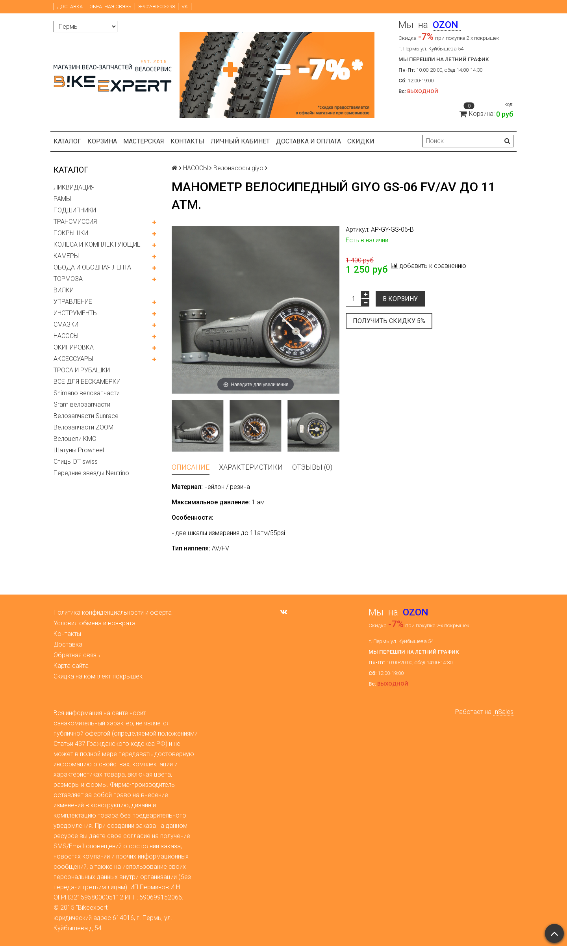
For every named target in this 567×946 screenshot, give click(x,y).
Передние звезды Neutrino (91, 473)
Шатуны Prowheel (79, 450)
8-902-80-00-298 (156, 6)
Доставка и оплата (308, 141)
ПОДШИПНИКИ (75, 210)
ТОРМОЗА (68, 278)
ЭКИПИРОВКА (74, 347)
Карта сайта (71, 665)
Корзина (102, 141)
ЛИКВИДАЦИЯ (74, 187)
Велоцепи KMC (75, 438)
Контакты (187, 141)
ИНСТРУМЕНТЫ (76, 313)
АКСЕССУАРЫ (73, 358)
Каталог (67, 141)
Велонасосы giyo (238, 168)
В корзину (400, 299)
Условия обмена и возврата (94, 623)
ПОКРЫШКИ (71, 233)
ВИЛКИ (64, 290)
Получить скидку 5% (389, 321)
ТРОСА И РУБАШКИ (82, 370)
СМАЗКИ (66, 324)
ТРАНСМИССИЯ (75, 221)
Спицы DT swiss (76, 461)
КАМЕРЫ (66, 256)
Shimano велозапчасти (87, 393)
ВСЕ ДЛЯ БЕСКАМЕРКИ (87, 381)
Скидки (360, 141)
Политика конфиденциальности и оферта (113, 612)
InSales (503, 712)
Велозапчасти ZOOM (83, 427)
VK (185, 6)
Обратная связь (110, 6)
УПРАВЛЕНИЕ (73, 301)
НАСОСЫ (66, 336)
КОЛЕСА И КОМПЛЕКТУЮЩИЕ (97, 244)
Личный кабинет (240, 141)
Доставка (70, 6)
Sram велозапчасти (82, 404)
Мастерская (143, 141)
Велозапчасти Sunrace (86, 416)
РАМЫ (62, 199)
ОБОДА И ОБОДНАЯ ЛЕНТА (92, 267)
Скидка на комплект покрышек (98, 676)
